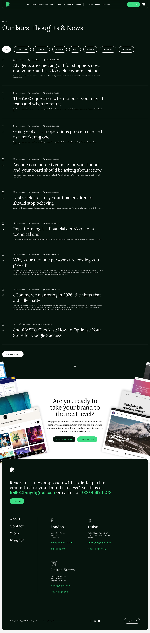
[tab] (6, 49)
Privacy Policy (47, 621)
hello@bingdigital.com (32, 493)
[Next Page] (13, 355)
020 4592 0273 (97, 493)
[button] (33, 4)
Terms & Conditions (59, 621)
